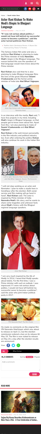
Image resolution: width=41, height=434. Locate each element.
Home (3, 15)
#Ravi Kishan (17, 351)
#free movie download (10, 9)
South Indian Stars (13, 15)
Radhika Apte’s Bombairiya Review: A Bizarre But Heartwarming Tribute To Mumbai (20, 46)
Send (34, 374)
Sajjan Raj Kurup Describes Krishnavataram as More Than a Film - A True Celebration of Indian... (19, 418)
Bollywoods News (6, 415)
